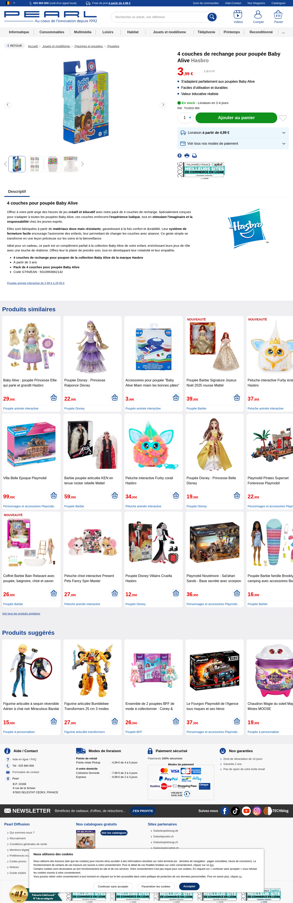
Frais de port (111, 3)
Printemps (232, 32)
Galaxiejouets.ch (163, 836)
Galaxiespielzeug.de (165, 830)
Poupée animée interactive (21, 408)
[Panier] (278, 17)
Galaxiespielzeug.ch (165, 842)
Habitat (133, 32)
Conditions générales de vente (28, 844)
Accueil (33, 46)
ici (240, 876)
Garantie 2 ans (232, 764)
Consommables (51, 32)
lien (212, 865)
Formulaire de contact (25, 772)
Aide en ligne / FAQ (24, 759)
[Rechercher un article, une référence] (164, 17)
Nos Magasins (256, 3)
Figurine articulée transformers (84, 732)
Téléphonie (206, 32)
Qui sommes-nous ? (22, 832)
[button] (233, 132)
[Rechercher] (212, 17)
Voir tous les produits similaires (21, 613)
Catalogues (278, 3)
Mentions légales (20, 849)
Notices (14, 867)
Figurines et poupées (88, 46)
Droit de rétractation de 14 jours (242, 758)
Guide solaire (18, 872)
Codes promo (18, 861)
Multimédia (82, 32)
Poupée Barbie (196, 408)
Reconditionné (261, 32)
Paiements (165, 758)
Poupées (113, 46)
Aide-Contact (233, 3)
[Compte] (258, 17)
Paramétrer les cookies (156, 886)
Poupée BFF (133, 732)
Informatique (19, 32)
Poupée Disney (74, 408)
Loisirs (108, 32)
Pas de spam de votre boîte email (244, 769)
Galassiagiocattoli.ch (166, 848)
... (283, 32)
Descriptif (17, 191)
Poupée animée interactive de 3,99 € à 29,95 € (36, 283)
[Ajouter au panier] (236, 118)
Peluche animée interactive (265, 408)
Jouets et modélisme (169, 32)
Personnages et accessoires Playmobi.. (29, 506)
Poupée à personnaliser (19, 732)
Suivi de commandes (206, 3)
